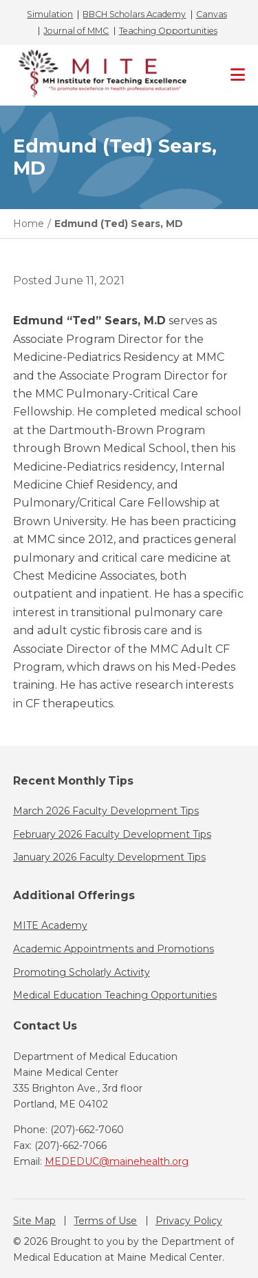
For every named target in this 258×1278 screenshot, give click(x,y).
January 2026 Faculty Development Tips (109, 857)
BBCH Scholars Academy (134, 14)
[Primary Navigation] (237, 75)
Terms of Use (105, 1221)
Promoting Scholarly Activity (81, 972)
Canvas (211, 14)
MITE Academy (50, 925)
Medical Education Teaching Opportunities (115, 995)
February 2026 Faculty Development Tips (112, 834)
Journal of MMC (76, 31)
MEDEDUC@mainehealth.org (117, 1161)
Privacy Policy (188, 1221)
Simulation (50, 14)
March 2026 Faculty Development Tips (106, 811)
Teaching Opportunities (168, 31)
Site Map (34, 1221)
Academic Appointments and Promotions (113, 949)
